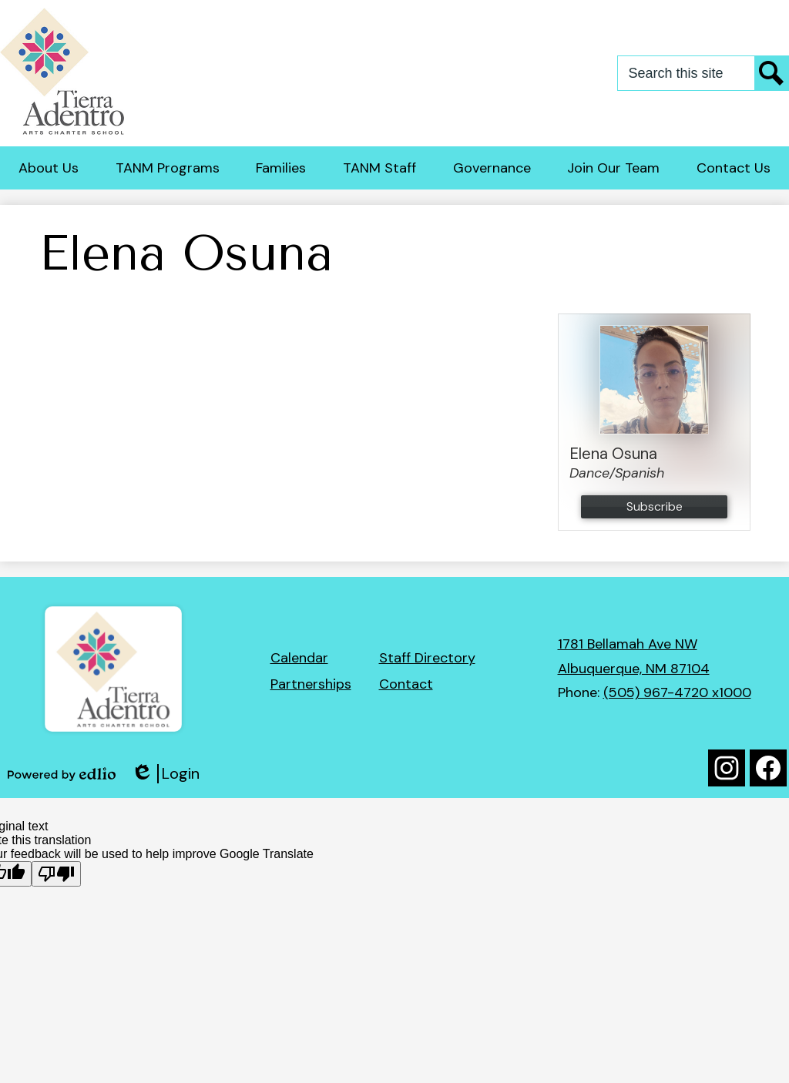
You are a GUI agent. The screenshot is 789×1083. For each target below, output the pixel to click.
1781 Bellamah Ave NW (627, 644)
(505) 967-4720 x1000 (677, 692)
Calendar (299, 658)
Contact (406, 684)
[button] (48, 167)
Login (165, 773)
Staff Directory (427, 658)
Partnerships (310, 684)
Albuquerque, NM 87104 (634, 668)
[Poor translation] (56, 874)
